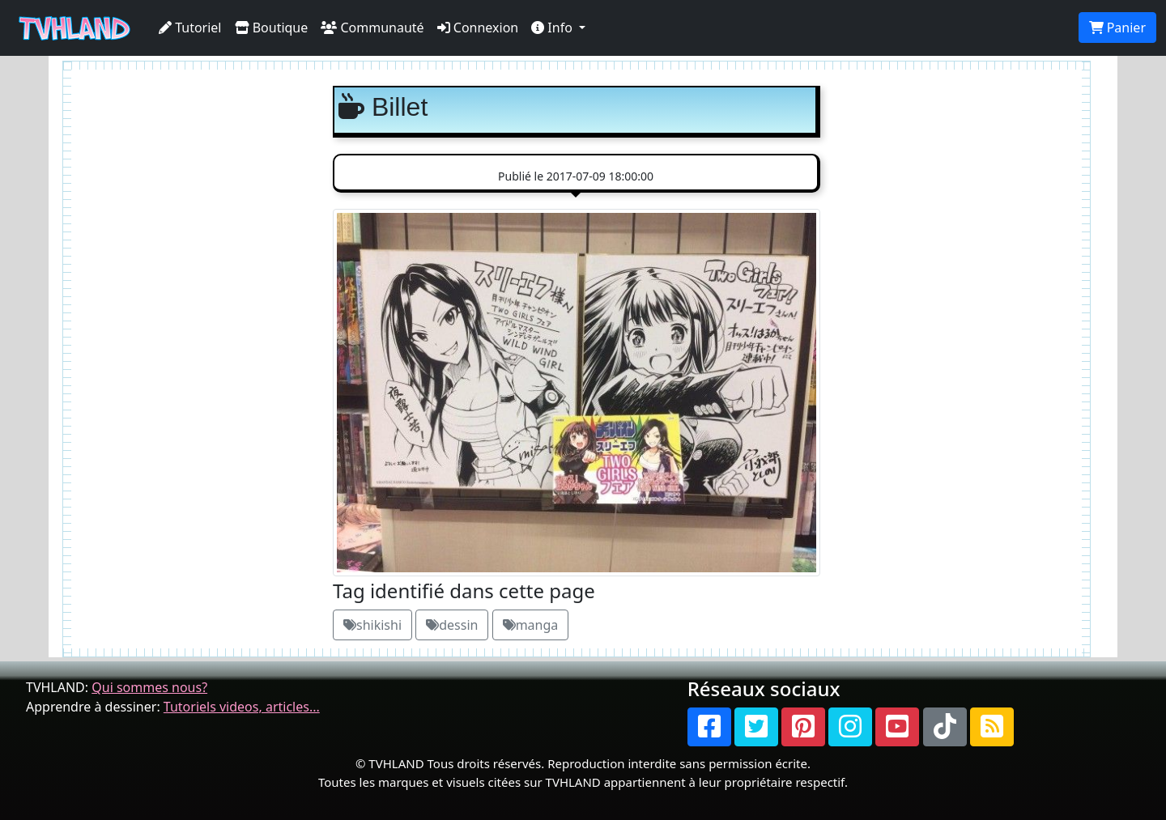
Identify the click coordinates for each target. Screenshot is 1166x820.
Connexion (478, 27)
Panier (1117, 27)
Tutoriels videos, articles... (242, 707)
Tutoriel (190, 27)
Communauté (372, 27)
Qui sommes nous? (149, 687)
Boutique (272, 27)
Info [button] (553, 27)
